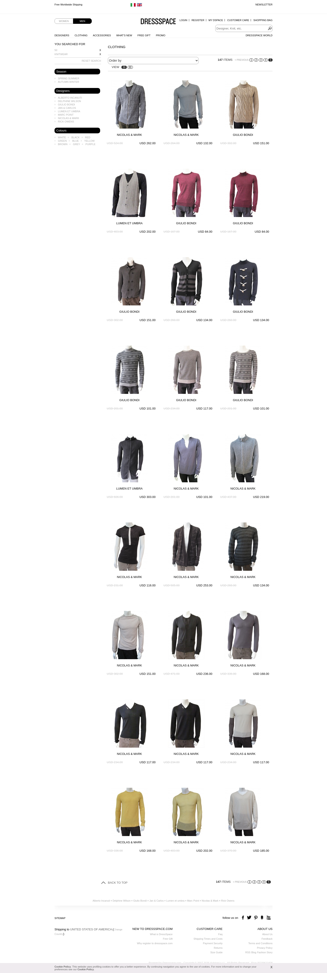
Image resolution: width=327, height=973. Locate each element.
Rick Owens (66, 121)
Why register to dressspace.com (155, 943)
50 (55, 50)
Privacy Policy (264, 947)
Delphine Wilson (69, 101)
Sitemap (59, 918)
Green (62, 140)
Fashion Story (264, 952)
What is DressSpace (161, 934)
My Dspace (215, 20)
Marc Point (66, 114)
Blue (75, 140)
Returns (218, 947)
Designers (61, 35)
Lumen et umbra (69, 111)
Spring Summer (68, 78)
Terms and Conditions (260, 943)
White (62, 137)
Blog (253, 952)
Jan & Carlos (67, 108)
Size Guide (216, 952)
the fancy (262, 918)
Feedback (267, 938)
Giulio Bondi (66, 104)
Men (82, 21)
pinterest (256, 918)
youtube (268, 918)
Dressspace (158, 21)
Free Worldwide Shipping (68, 4)
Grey (76, 144)
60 (130, 67)
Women (64, 21)
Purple (90, 144)
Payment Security (213, 943)
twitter (250, 918)
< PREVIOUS (241, 60)
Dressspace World (259, 35)
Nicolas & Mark (68, 118)
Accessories (102, 35)
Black (75, 137)
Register (197, 20)
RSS (247, 952)
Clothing (80, 35)
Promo (160, 35)
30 (124, 67)
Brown (62, 144)
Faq (220, 934)
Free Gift (143, 35)
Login (183, 20)
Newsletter (263, 4)
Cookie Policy (62, 966)
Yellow (89, 140)
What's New (124, 35)
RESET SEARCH (91, 60)
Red (87, 137)
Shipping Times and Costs (208, 938)
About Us (267, 934)
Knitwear (61, 54)
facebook (243, 918)
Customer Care (238, 20)
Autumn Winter (68, 81)
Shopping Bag (262, 20)
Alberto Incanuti (70, 97)
